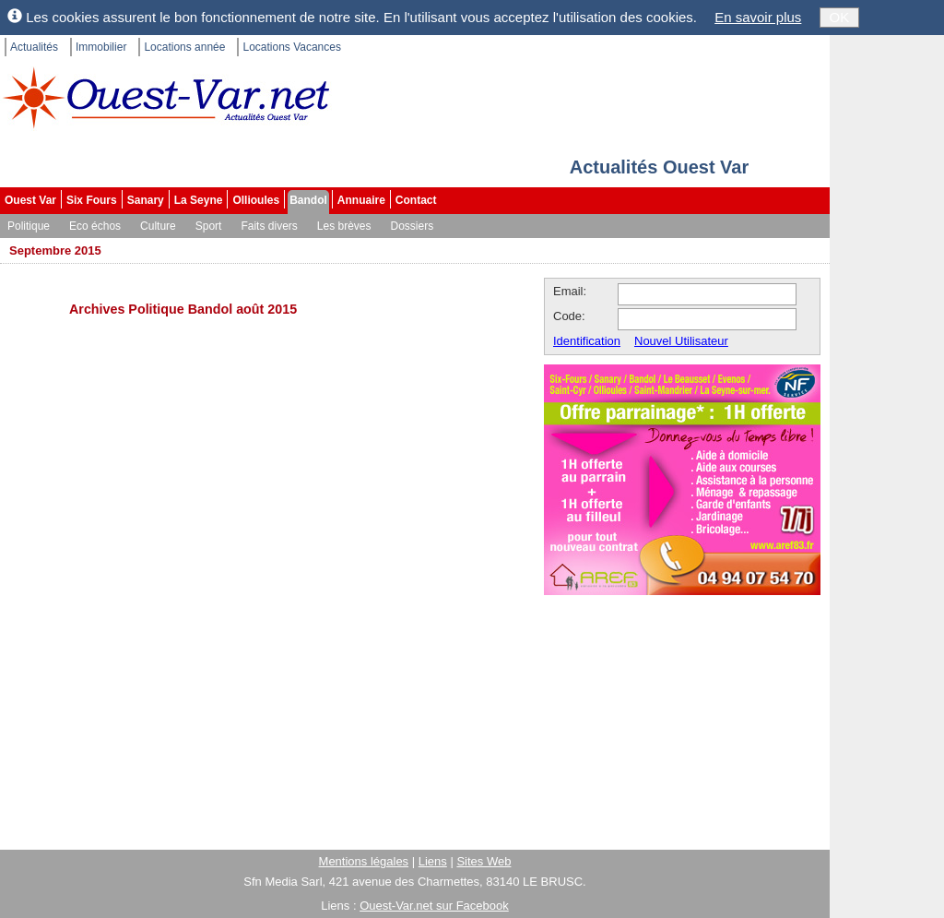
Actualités (34, 47)
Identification (586, 341)
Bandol (308, 200)
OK (840, 17)
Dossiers (412, 226)
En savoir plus (757, 17)
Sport (208, 226)
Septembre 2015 (55, 250)
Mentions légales (364, 861)
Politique (28, 226)
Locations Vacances (291, 47)
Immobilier (101, 47)
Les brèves (344, 226)
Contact (416, 200)
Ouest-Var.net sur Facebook (434, 905)
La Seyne (198, 200)
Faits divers (269, 226)
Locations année (184, 47)
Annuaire (361, 200)
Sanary (145, 200)
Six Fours (91, 200)
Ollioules (255, 200)
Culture (158, 226)
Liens (433, 861)
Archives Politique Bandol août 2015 (183, 309)
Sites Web (483, 861)
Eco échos (95, 226)
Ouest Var (30, 200)
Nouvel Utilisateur (681, 341)
